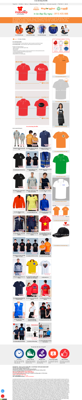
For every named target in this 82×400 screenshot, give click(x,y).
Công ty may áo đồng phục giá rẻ (46, 393)
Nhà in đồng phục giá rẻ (34, 398)
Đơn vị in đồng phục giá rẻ (20, 399)
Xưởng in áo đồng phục (36, 391)
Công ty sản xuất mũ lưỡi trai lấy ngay (22, 387)
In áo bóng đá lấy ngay (36, 380)
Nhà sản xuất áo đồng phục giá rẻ (61, 394)
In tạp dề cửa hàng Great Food (61, 126)
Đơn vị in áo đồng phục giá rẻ (33, 392)
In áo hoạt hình (35, 381)
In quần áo (24, 381)
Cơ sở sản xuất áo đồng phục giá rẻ (50, 395)
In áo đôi (51, 379)
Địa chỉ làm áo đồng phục (33, 390)
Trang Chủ (15, 4)
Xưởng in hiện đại (30, 359)
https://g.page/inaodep (28, 371)
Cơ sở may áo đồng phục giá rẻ (25, 393)
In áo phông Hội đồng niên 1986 (60, 151)
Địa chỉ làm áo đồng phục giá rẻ (41, 394)
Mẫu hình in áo (20, 379)
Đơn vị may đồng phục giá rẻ (64, 397)
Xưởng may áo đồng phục (48, 388)
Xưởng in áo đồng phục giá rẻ (52, 391)
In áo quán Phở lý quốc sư (61, 76)
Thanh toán (60, 4)
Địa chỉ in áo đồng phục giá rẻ (24, 392)
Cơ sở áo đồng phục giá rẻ (26, 396)
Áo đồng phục (31, 387)
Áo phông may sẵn (26, 18)
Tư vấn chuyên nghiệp (53, 359)
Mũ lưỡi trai (60, 18)
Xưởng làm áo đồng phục (65, 389)
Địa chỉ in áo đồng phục (21, 391)
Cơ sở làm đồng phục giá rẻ (47, 399)
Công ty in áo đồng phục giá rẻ (62, 391)
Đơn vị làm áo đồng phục (41, 390)
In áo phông (27, 379)
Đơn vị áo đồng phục (50, 387)
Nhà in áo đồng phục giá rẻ (43, 392)
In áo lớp (62, 379)
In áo (16, 39)
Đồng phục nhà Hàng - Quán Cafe (42, 20)
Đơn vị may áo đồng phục (56, 388)
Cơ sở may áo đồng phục (31, 388)
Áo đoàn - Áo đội (55, 19)
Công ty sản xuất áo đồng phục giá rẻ (39, 395)
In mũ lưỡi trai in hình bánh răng (60, 245)
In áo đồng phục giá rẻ (44, 391)
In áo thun (35, 379)
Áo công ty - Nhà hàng (26, 19)
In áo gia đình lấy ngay (19, 381)
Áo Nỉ (33, 18)
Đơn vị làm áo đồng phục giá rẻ (31, 394)
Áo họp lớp (17, 19)
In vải (31, 381)
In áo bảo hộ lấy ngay (42, 35)
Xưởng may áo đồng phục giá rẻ (35, 393)
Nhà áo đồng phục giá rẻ (60, 396)
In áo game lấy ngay (46, 381)
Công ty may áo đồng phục (23, 388)
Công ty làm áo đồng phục (17, 390)
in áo (22, 375)
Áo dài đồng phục (17, 22)
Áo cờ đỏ (62, 19)
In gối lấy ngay (40, 381)
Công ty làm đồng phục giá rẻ (38, 399)
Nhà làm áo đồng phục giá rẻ (50, 394)
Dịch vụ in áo (18, 380)
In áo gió (44, 379)
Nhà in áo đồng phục (56, 390)
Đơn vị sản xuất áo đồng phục (36, 389)
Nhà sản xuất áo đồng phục (65, 388)
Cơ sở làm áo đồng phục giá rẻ (21, 394)
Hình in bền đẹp (65, 359)
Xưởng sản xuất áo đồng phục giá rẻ (62, 395)
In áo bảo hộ (48, 379)
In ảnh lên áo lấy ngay (30, 35)
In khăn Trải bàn (30, 20)
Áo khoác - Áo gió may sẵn (41, 18)
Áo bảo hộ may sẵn (52, 18)
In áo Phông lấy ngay (19, 35)
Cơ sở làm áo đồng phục (24, 390)
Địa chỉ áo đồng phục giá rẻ (43, 396)
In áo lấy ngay (26, 375)
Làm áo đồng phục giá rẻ (20, 397)
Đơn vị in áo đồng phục (29, 391)
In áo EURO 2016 (15, 379)
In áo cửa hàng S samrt (61, 176)
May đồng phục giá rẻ (27, 397)
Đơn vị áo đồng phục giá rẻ (52, 396)
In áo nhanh (19, 359)
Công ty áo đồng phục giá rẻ (17, 396)
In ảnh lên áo (31, 379)
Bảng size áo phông (34, 4)
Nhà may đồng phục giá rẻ (26, 398)
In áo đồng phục (39, 379)
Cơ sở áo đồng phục (44, 387)
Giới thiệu (21, 4)
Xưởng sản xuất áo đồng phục (46, 389)
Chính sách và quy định (51, 4)
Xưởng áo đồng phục (64, 387)
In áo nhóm (66, 379)
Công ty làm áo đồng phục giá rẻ (56, 393)
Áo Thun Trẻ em (47, 19)
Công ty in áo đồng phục (63, 390)
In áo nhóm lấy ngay (50, 380)
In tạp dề (54, 379)
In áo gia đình (58, 379)
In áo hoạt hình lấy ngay (60, 381)
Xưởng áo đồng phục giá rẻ (34, 396)
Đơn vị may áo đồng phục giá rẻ (62, 392)
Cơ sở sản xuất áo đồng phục (27, 389)
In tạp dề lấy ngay (64, 35)
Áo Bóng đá (40, 19)
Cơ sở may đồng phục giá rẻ (45, 397)
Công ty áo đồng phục (36, 387)
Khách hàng (42, 4)
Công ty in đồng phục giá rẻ (59, 398)
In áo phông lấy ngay (56, 380)
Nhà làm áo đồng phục (48, 390)
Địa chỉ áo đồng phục (57, 387)
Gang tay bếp (24, 22)
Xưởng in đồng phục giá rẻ (42, 398)
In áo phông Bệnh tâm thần (60, 101)
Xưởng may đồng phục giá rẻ (17, 398)
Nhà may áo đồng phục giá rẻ (52, 392)
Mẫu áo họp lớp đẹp (63, 20)
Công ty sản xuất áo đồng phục (17, 389)
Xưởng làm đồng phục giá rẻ (56, 399)
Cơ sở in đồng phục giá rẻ (51, 398)
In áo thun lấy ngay (63, 380)
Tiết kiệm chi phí (42, 359)
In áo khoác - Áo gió (53, 35)
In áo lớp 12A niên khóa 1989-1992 (61, 220)
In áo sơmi (31, 380)
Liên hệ (66, 4)
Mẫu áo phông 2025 (17, 18)
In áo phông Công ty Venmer (61, 201)
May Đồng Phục (54, 20)
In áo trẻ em (28, 381)
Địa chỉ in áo (27, 380)
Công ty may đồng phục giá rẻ (36, 397)
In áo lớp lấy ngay (43, 380)
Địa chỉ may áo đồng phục (39, 388)
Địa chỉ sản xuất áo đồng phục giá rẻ (27, 395)
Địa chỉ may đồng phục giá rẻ (54, 397)
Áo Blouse (34, 19)
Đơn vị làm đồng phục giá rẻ (29, 399)
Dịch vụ (26, 4)
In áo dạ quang (22, 20)
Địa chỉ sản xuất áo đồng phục (56, 389)
